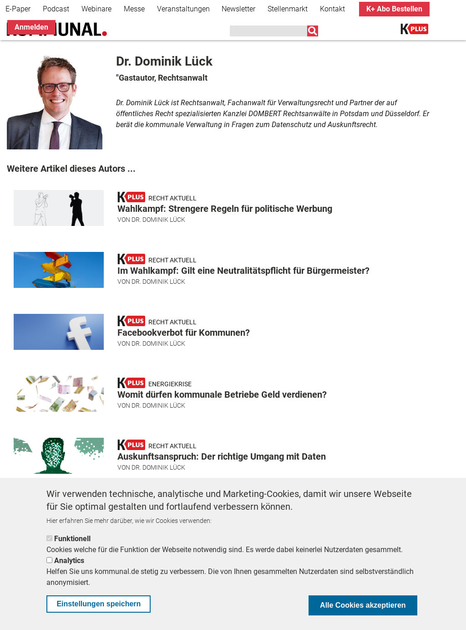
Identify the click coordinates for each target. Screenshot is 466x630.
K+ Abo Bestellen (394, 9)
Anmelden (31, 27)
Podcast (56, 9)
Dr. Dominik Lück (158, 219)
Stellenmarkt (288, 9)
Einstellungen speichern (98, 604)
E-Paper (17, 9)
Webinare (96, 9)
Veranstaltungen (183, 9)
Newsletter (238, 9)
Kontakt (332, 9)
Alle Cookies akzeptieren (363, 605)
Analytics (69, 560)
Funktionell (72, 538)
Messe (134, 9)
